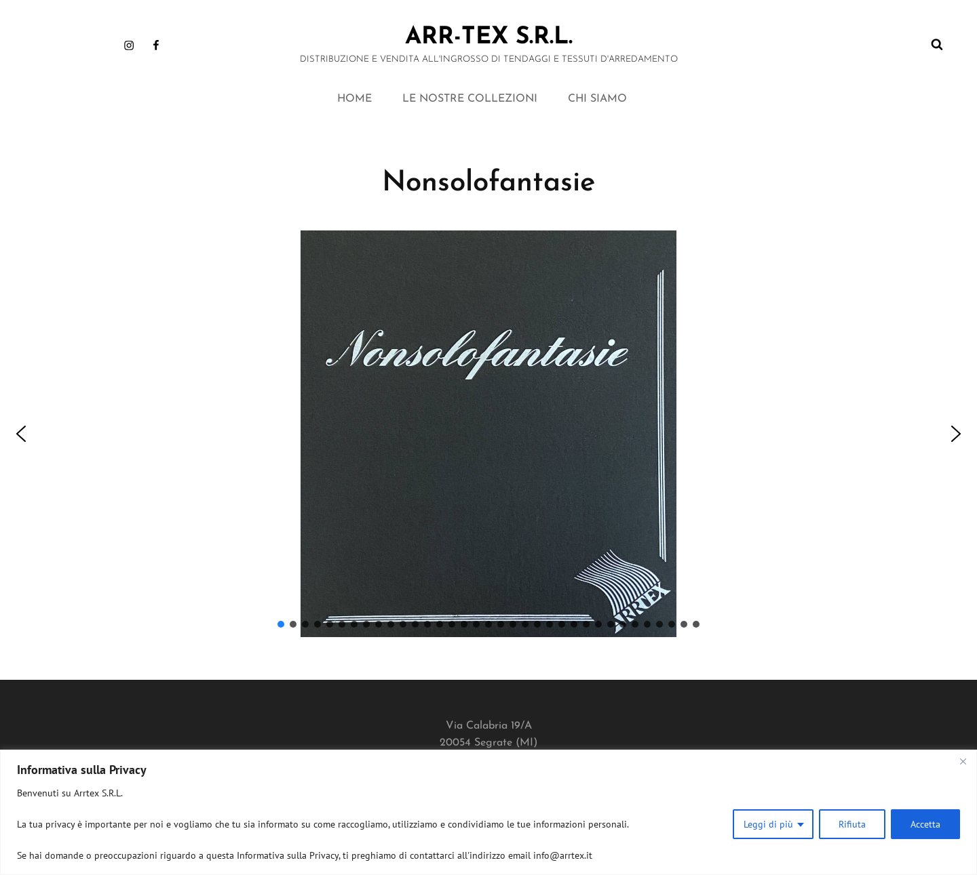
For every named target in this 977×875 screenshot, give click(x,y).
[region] (488, 812)
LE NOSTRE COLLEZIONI (469, 99)
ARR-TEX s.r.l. (489, 37)
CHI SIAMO (597, 99)
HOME (354, 99)
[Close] (963, 761)
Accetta (925, 824)
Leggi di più (768, 824)
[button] (21, 434)
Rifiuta (852, 824)
